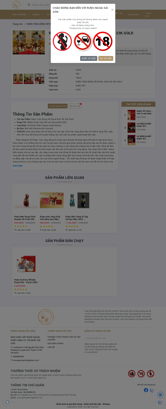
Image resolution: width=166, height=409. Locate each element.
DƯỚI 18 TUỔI (89, 58)
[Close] (112, 10)
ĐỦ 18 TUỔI (106, 58)
